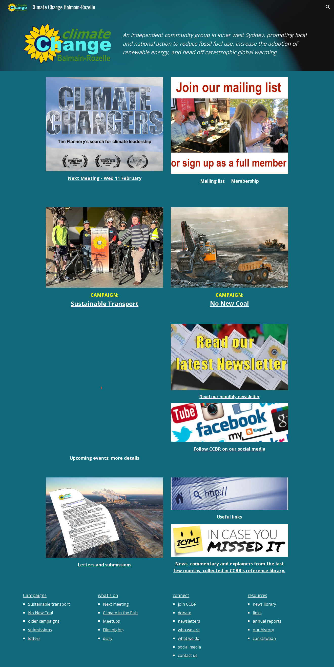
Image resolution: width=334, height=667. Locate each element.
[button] (328, 7)
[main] (217, 39)
